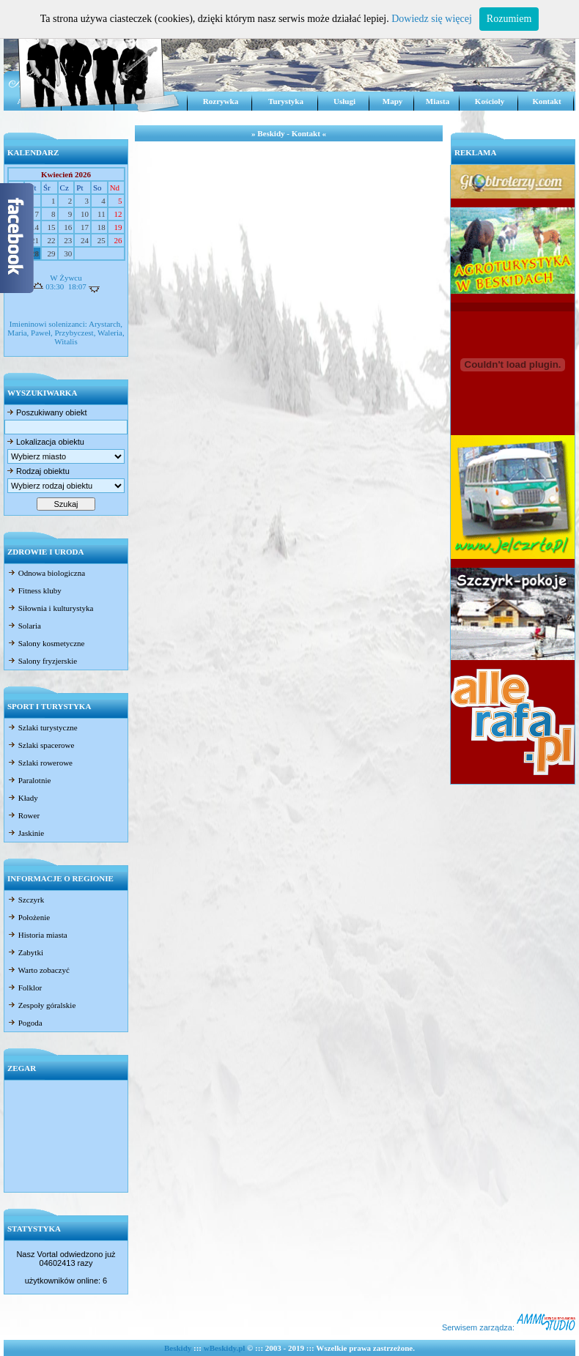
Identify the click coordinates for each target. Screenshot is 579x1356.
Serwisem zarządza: (508, 1327)
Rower (23, 815)
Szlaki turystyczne (42, 727)
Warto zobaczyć (38, 970)
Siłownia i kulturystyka (50, 608)
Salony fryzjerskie (42, 660)
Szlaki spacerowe (40, 745)
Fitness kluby (34, 590)
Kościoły (489, 101)
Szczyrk (25, 899)
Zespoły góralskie (41, 1005)
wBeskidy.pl (225, 1348)
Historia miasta (37, 934)
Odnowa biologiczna (46, 572)
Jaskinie (25, 833)
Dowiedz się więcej (431, 18)
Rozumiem (509, 18)
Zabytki (25, 952)
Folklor (24, 987)
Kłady (22, 797)
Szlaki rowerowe (40, 762)
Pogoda (25, 1022)
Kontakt (546, 101)
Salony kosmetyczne (45, 643)
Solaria (24, 625)
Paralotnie (29, 780)
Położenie (28, 917)
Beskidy (177, 1348)
